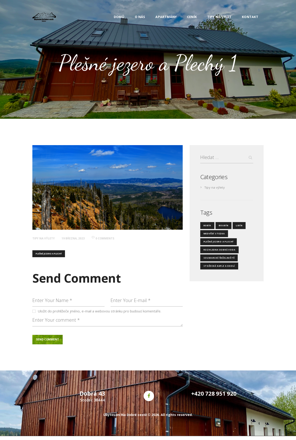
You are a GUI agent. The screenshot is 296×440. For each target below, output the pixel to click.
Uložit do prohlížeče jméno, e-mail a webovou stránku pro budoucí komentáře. (99, 313)
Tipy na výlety (45, 238)
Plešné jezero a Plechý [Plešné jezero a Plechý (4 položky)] (217, 242)
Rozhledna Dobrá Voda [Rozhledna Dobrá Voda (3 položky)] (218, 251)
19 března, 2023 (78, 238)
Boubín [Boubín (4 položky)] (222, 226)
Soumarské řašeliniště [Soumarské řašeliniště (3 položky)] (217, 259)
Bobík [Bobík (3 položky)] (207, 226)
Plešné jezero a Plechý (49, 254)
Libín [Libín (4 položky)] (237, 226)
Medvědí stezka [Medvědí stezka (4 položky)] (213, 234)
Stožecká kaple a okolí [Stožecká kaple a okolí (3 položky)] (217, 267)
